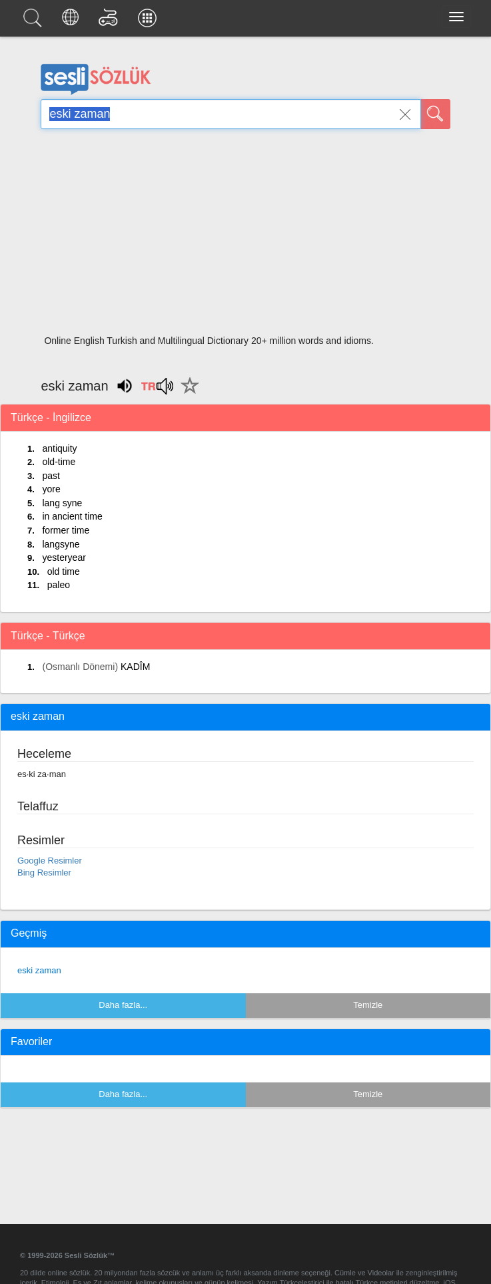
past (50, 475)
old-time (58, 461)
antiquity (59, 448)
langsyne (60, 544)
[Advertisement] (245, 236)
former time (65, 530)
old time (63, 571)
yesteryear (63, 557)
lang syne (62, 503)
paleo (58, 584)
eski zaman (39, 970)
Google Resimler (49, 861)
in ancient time (72, 516)
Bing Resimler (44, 873)
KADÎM (135, 666)
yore (51, 489)
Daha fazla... (123, 1005)
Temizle (367, 1005)
